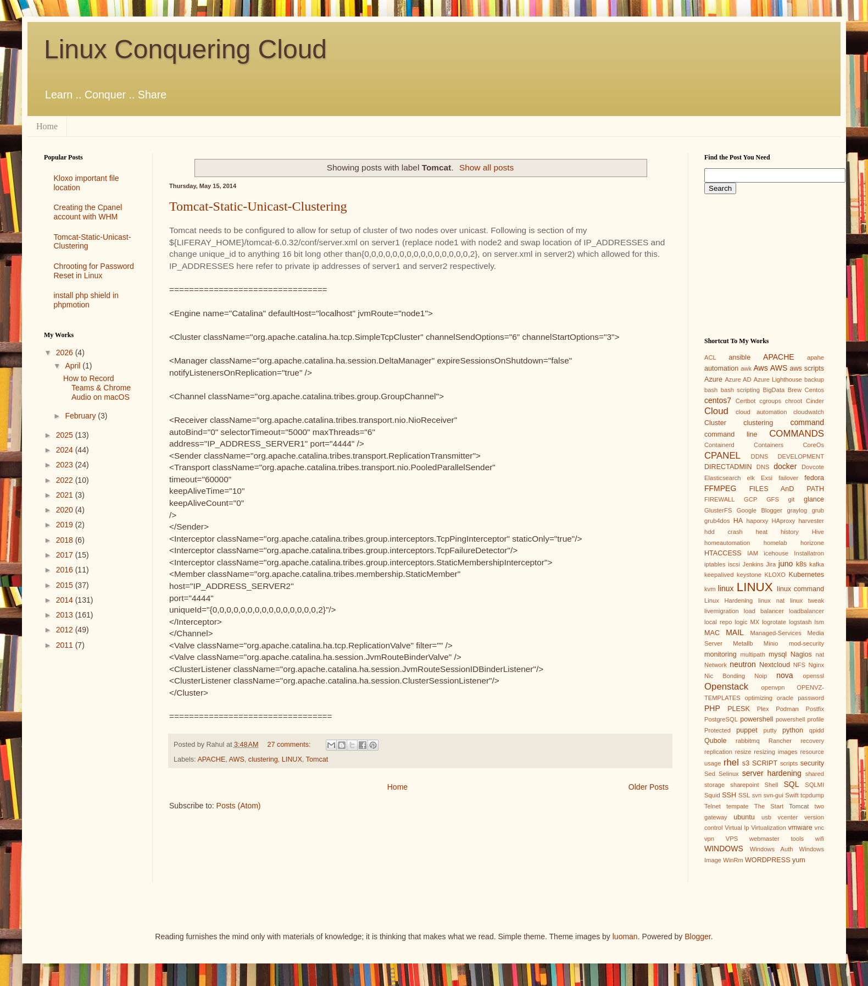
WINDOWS (723, 848)
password (811, 698)
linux (726, 588)
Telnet (712, 806)
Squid (712, 795)
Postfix (814, 709)
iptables (715, 564)
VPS (732, 838)
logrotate (774, 622)
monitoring (720, 654)
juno (785, 563)
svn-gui (773, 795)
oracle (785, 698)
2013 (65, 614)
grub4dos (717, 520)
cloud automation (761, 412)
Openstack (726, 686)
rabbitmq (748, 740)
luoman (625, 936)
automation (721, 368)
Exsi (766, 478)
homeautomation (727, 542)
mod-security (806, 643)
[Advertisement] (90, 702)
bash (710, 390)
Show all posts (486, 167)
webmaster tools (776, 838)
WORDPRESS (768, 860)
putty (770, 730)
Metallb (743, 643)
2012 (65, 629)
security (812, 763)
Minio (771, 643)
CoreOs (813, 445)
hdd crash (723, 531)
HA (738, 521)
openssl (813, 676)
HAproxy (783, 520)
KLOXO (775, 574)
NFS (799, 665)
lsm (819, 622)
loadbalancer (806, 611)
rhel (731, 762)
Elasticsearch (722, 478)
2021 (65, 495)
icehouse (776, 553)
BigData (773, 390)
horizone (812, 542)
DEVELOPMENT (800, 456)
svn (756, 795)
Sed (709, 773)
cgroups (770, 401)
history (790, 531)
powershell (756, 719)
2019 (65, 524)
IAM (752, 553)
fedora (814, 478)
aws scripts (806, 368)
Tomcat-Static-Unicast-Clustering (258, 206)
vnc (819, 827)
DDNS (760, 456)
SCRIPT (764, 763)
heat (761, 531)
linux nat (771, 600)
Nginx (816, 665)
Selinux (729, 773)
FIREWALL (719, 499)
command (807, 422)
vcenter (788, 817)
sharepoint (744, 784)
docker (785, 466)
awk (746, 368)
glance (814, 499)
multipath (752, 654)
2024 (65, 449)
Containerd (719, 445)
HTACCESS (723, 553)
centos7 (717, 400)
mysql (778, 654)
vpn (709, 838)
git (791, 499)
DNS (763, 467)
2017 (65, 554)
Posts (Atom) (238, 805)
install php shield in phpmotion (86, 300)
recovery (812, 740)
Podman (787, 709)
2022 (65, 480)
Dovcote (813, 467)
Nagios (801, 654)
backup (814, 379)
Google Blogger (759, 510)
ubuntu (744, 817)
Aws (760, 367)
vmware (800, 827)
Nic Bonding (724, 676)
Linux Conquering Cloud (185, 49)
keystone (749, 574)
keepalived (719, 574)
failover (788, 478)
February (81, 415)
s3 (745, 763)
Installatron (809, 553)
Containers (768, 445)
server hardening (772, 773)
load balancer (764, 611)
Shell (771, 784)
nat (819, 654)
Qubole (715, 741)
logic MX (747, 622)
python (792, 730)
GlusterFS (718, 510)
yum (798, 860)
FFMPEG (720, 488)
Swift (791, 795)
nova (784, 675)
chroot (793, 401)
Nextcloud (774, 665)
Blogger (697, 936)
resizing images (775, 751)
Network (715, 665)
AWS (236, 759)
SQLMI (814, 784)
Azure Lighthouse (778, 379)
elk (751, 478)
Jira (771, 564)
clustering (263, 759)
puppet (747, 730)
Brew (795, 390)
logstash (800, 622)
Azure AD (738, 379)
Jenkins (753, 564)
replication (718, 751)
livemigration (721, 611)
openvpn (773, 687)
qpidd (816, 730)
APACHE (211, 759)
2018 (65, 540)
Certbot (746, 401)
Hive (818, 531)
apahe (815, 357)
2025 (65, 435)
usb (766, 817)
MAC (712, 633)
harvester (811, 520)
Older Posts (648, 787)
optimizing (758, 698)
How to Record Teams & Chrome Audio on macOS (97, 387)
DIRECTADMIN (728, 467)
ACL (710, 357)
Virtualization (768, 827)
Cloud (716, 411)
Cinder (815, 401)
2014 (65, 600)
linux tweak (807, 600)
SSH (729, 795)
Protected (717, 730)
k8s (801, 564)
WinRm (733, 860)
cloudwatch (808, 412)
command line (731, 434)
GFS (772, 499)
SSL (744, 795)
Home (47, 126)
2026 (65, 352)
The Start (768, 806)
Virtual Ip (737, 827)
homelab (775, 542)
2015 (65, 585)
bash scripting (740, 390)
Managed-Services (775, 633)
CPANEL (722, 455)
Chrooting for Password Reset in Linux (94, 271)
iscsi (734, 564)
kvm (710, 589)
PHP (712, 708)
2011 (65, 645)
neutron (742, 664)
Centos (814, 390)
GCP (750, 499)
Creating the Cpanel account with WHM (88, 212)
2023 (65, 464)
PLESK (738, 709)
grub (818, 510)
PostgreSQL (721, 719)
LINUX (292, 759)
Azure (713, 379)
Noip (760, 676)
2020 (65, 509)
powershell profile (800, 719)
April (73, 365)
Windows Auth (771, 849)
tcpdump (812, 795)
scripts (789, 763)
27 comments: (290, 744)
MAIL (735, 632)
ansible (739, 357)
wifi (819, 838)
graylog (797, 510)
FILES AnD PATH (786, 489)
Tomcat (317, 759)
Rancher (780, 740)
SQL (791, 784)
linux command (800, 589)
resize (743, 751)
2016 (65, 569)
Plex (763, 709)
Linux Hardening (728, 600)
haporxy (758, 520)
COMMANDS (796, 433)
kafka (816, 564)
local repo (718, 622)
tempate (737, 806)
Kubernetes (806, 575)
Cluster (715, 423)
